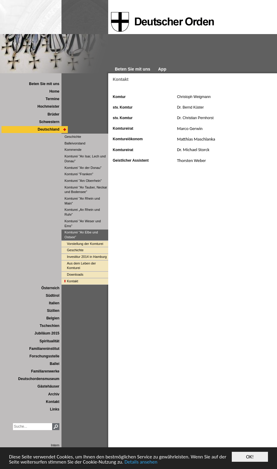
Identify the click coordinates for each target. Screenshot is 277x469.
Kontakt (120, 79)
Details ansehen (140, 462)
